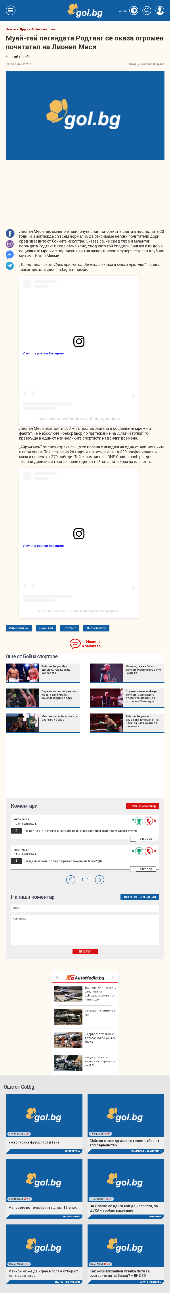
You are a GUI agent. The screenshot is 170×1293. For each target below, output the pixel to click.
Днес (128, 10)
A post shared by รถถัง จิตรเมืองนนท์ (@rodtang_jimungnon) (79, 419)
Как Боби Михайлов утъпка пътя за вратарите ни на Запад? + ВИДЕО (120, 1273)
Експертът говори (67, 1281)
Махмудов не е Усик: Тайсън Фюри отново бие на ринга (143, 670)
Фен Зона (155, 1216)
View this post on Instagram (43, 353)
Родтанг (70, 628)
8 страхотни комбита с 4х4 (84, 1017)
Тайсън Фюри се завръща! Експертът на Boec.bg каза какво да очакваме (142, 721)
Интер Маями (19, 628)
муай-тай (46, 628)
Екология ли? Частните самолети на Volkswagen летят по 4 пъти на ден (85, 994)
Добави (85, 951)
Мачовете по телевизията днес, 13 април (43, 1207)
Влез (128, 897)
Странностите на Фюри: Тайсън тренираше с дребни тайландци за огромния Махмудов (142, 696)
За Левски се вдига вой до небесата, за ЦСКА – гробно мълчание (124, 1208)
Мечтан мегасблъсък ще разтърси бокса (59, 718)
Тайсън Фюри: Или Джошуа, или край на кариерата (56, 670)
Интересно (72, 1151)
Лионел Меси (96, 628)
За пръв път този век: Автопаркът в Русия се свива (85, 1040)
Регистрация (145, 897)
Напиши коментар (91, 644)
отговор (146, 838)
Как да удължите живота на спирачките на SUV (84, 1063)
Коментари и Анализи (146, 1151)
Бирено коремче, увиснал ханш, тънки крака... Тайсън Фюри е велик (59, 695)
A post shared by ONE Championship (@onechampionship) (79, 611)
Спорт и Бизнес (150, 1281)
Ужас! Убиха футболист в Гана (33, 1142)
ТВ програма (71, 1216)
